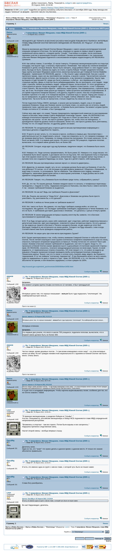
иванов (10, 276)
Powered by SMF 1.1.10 (44, 547)
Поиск (56, 8)
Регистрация (69, 8)
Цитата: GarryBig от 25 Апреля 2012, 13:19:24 (37, 498)
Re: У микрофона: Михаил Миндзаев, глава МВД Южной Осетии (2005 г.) (57, 277)
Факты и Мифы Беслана (15, 18)
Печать (106, 24)
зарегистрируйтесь (84, 3)
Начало (43, 8)
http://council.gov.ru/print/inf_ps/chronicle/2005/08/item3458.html (47, 267)
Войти (62, 8)
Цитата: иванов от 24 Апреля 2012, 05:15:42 (37, 384)
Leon (67, 18)
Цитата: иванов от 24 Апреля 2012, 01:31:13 (37, 316)
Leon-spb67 (24, 10)
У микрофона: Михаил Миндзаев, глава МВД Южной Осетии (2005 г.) (41, 18)
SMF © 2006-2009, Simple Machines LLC (65, 547)
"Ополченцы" (51, 18)
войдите (68, 3)
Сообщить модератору (91, 271)
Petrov (9, 32)
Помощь (50, 8)
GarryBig (10, 440)
